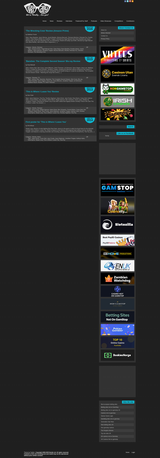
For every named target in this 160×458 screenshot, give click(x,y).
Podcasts (94, 21)
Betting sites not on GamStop (109, 407)
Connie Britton (71, 109)
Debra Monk (37, 111)
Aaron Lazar (35, 109)
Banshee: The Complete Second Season (58, 79)
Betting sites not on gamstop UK (110, 410)
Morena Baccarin (59, 50)
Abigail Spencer (44, 109)
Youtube (130, 1)
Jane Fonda (45, 111)
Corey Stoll (79, 109)
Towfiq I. (32, 452)
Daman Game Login (107, 416)
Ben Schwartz (62, 109)
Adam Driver (53, 109)
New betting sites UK (107, 424)
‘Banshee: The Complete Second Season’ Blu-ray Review (53, 61)
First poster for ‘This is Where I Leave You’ (46, 122)
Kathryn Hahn (75, 111)
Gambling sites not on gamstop (110, 419)
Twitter (128, 1)
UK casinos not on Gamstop (109, 436)
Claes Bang (56, 49)
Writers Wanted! (105, 33)
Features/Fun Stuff (82, 21)
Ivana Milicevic (57, 81)
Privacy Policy (105, 39)
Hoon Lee (49, 81)
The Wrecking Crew (40, 52)
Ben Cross (74, 79)
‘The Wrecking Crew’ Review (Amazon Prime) (47, 31)
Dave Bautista (65, 49)
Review (67, 50)
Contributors (130, 21)
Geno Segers (42, 81)
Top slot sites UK (106, 433)
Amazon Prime (36, 49)
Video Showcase (105, 21)
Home (44, 21)
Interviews (69, 21)
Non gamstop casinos (107, 427)
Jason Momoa (37, 50)
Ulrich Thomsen (50, 82)
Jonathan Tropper (47, 50)
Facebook (125, 1)
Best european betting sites (109, 404)
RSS (132, 1)
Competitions (119, 21)
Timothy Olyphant (65, 113)
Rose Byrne (31, 113)
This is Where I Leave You (51, 113)
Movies (34, 47)
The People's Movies (107, 430)
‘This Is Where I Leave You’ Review (42, 91)
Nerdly (107, 136)
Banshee (42, 79)
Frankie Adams (74, 49)
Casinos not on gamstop (108, 413)
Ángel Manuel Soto (47, 49)
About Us (103, 30)
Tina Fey (73, 113)
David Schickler (32, 81)
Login (133, 452)
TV (39, 77)
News (52, 21)
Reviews (59, 21)
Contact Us (104, 36)
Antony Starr (35, 79)
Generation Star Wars (107, 422)
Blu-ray (80, 79)
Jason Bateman (54, 111)
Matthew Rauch (32, 82)
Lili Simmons (77, 81)
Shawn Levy (39, 113)
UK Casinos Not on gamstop (109, 439)
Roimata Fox (73, 50)
